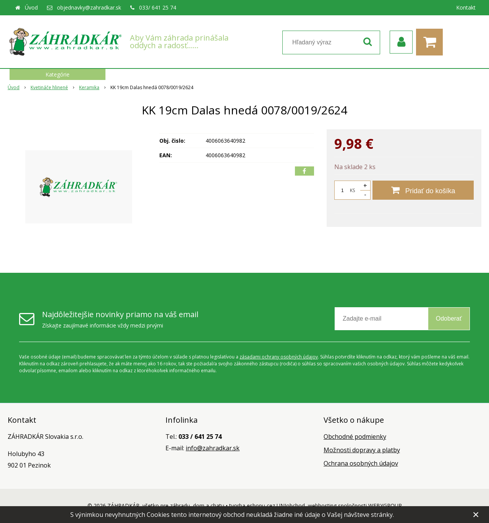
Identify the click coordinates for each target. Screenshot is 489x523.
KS (352, 190)
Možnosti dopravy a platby (362, 450)
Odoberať (449, 318)
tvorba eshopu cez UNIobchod (267, 505)
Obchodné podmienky (355, 436)
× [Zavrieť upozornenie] (476, 514)
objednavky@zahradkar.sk (89, 7)
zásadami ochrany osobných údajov (279, 357)
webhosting (322, 505)
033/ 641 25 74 (157, 7)
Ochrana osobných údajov (361, 463)
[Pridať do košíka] (423, 190)
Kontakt (466, 7)
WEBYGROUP (385, 505)
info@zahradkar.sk (213, 448)
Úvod (31, 7)
